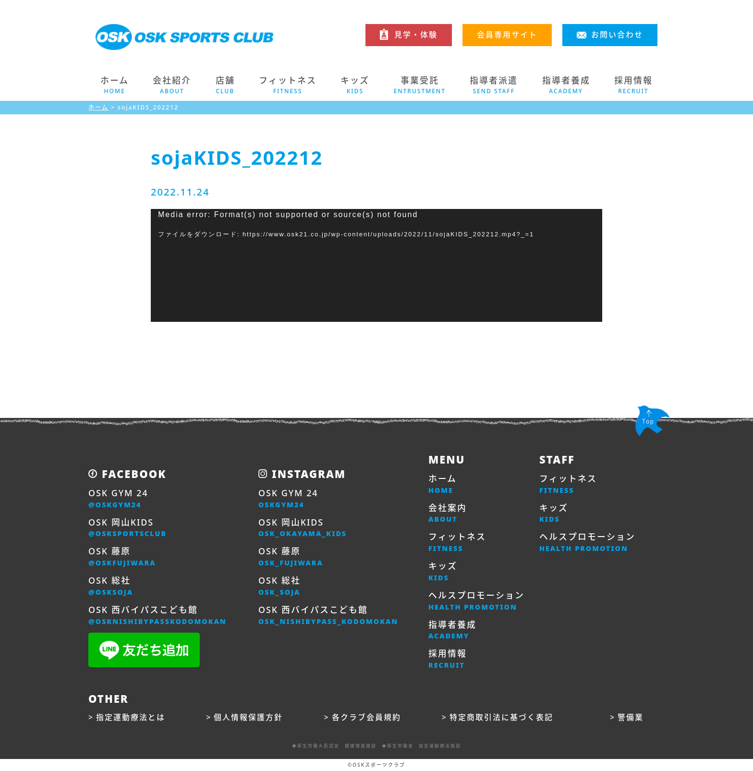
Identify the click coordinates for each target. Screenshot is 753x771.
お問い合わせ (617, 34)
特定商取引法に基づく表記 (501, 718)
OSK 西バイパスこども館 (158, 615)
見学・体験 (415, 34)
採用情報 (447, 660)
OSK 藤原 (122, 557)
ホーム (114, 85)
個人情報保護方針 (248, 718)
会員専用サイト (507, 34)
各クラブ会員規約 (366, 718)
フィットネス (457, 542)
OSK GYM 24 (118, 498)
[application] (376, 265)
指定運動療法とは (130, 718)
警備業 (631, 718)
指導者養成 (452, 630)
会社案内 (447, 513)
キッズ (442, 572)
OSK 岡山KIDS (127, 527)
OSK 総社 (111, 586)
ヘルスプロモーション (476, 601)
